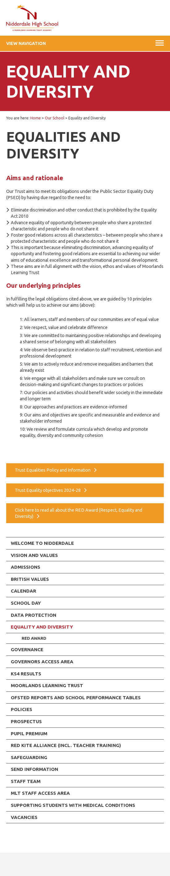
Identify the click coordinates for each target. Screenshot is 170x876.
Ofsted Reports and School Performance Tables (76, 697)
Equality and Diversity (42, 626)
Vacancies (24, 817)
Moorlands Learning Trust (47, 685)
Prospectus (26, 721)
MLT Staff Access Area (40, 793)
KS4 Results (26, 673)
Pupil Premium (29, 733)
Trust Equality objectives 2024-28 (48, 490)
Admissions (25, 567)
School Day (26, 603)
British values (30, 579)
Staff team (25, 781)
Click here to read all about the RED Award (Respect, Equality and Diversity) (78, 513)
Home (35, 118)
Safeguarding (29, 757)
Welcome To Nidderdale (42, 543)
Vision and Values (34, 555)
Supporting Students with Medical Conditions (73, 805)
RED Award (34, 638)
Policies (21, 709)
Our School (54, 118)
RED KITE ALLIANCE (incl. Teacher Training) (66, 745)
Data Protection (33, 615)
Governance (27, 649)
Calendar (23, 591)
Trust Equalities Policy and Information (53, 470)
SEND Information (34, 769)
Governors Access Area (42, 661)
